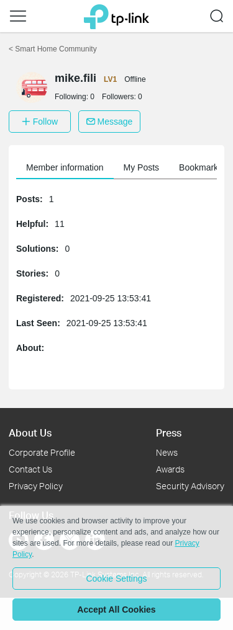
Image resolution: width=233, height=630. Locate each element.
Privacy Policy (36, 486)
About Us (30, 432)
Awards (170, 469)
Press (168, 432)
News (167, 452)
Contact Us (30, 469)
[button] (18, 16)
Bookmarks (200, 167)
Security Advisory (190, 486)
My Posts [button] (142, 167)
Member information (65, 167)
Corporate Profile (42, 452)
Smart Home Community (53, 49)
